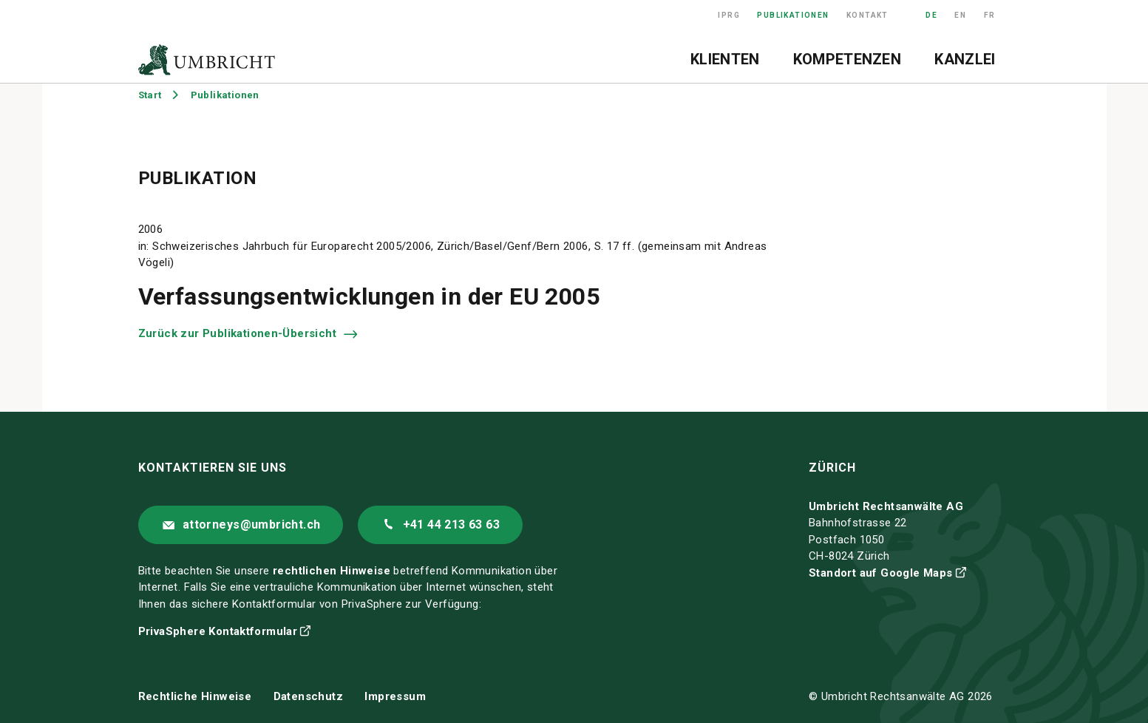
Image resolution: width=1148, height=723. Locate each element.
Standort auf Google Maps (881, 573)
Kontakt (867, 15)
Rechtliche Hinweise (195, 696)
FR (990, 15)
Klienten (724, 59)
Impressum (395, 696)
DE (931, 15)
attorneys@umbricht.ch (251, 524)
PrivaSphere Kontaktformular (218, 631)
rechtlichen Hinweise (331, 570)
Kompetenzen (847, 59)
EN (960, 15)
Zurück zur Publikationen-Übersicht (239, 333)
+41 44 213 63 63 (451, 524)
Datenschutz (308, 696)
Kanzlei (964, 59)
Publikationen (793, 15)
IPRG (729, 15)
